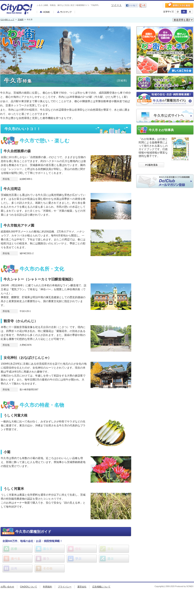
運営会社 (81, 586)
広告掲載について (101, 586)
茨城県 (20, 20)
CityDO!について (28, 586)
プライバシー (64, 586)
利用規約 (47, 586)
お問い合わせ (7, 586)
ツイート (116, 5)
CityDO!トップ (7, 20)
